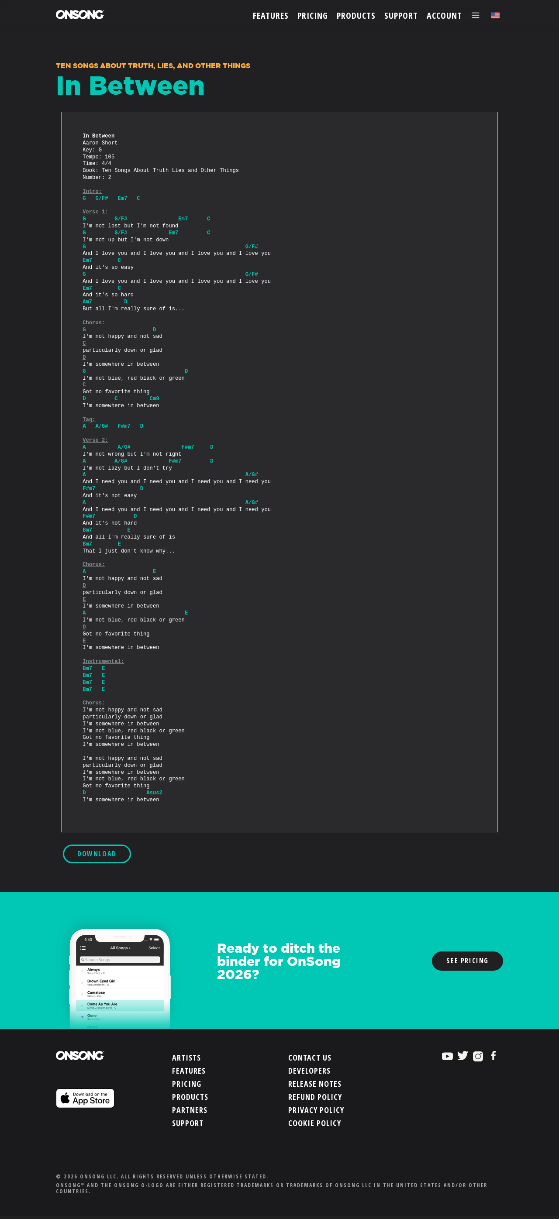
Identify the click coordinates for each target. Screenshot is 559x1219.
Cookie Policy (314, 1123)
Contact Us (309, 1057)
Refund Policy (315, 1097)
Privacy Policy (316, 1110)
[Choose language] (495, 15)
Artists (186, 1057)
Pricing (186, 1083)
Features (189, 1070)
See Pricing (467, 960)
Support (188, 1123)
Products (190, 1097)
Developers (309, 1070)
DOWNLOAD (97, 853)
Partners (189, 1110)
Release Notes (315, 1083)
